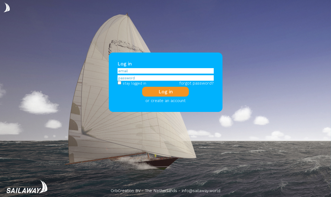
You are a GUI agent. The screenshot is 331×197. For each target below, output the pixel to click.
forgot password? (196, 83)
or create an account (165, 100)
